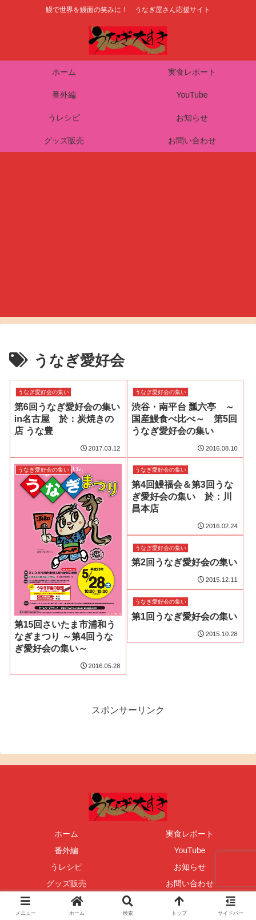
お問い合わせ (190, 883)
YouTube (189, 850)
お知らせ (190, 866)
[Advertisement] (128, 241)
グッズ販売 (66, 883)
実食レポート (190, 833)
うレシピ (66, 866)
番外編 (66, 850)
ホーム (66, 833)
